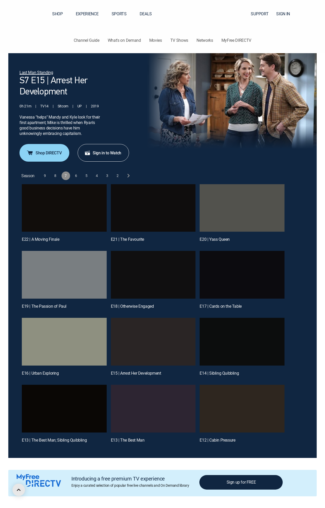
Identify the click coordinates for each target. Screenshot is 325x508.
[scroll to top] (18, 490)
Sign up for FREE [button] (241, 482)
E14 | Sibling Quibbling (219, 373)
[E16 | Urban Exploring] (64, 342)
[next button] (128, 175)
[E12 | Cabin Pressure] (242, 409)
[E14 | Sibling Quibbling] (242, 342)
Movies (155, 40)
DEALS (146, 14)
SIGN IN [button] (286, 14)
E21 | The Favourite (127, 239)
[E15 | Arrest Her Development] (153, 342)
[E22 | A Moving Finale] (64, 208)
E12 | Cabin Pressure (217, 440)
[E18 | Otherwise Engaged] (153, 275)
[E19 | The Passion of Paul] (64, 275)
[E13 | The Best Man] (153, 409)
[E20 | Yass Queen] (242, 208)
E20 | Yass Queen (215, 239)
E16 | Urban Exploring (40, 373)
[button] (312, 14)
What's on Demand (124, 40)
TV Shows (179, 40)
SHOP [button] (60, 14)
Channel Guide (86, 40)
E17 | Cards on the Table (220, 306)
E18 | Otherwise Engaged (132, 306)
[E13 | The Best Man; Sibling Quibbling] (64, 409)
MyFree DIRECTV (236, 40)
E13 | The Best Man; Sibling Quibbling (54, 440)
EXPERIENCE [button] (90, 14)
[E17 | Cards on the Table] (242, 275)
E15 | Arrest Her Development (136, 373)
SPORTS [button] (122, 14)
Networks (205, 40)
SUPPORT (259, 14)
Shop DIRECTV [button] (44, 152)
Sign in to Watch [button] (102, 153)
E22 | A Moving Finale (40, 239)
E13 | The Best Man (128, 440)
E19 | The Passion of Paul (44, 306)
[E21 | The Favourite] (153, 208)
